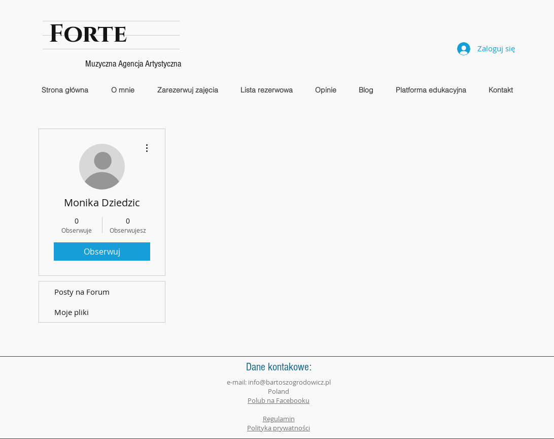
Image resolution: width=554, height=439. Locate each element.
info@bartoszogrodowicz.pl (289, 382)
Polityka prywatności (278, 427)
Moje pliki (71, 312)
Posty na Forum (82, 292)
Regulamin (279, 418)
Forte (88, 34)
